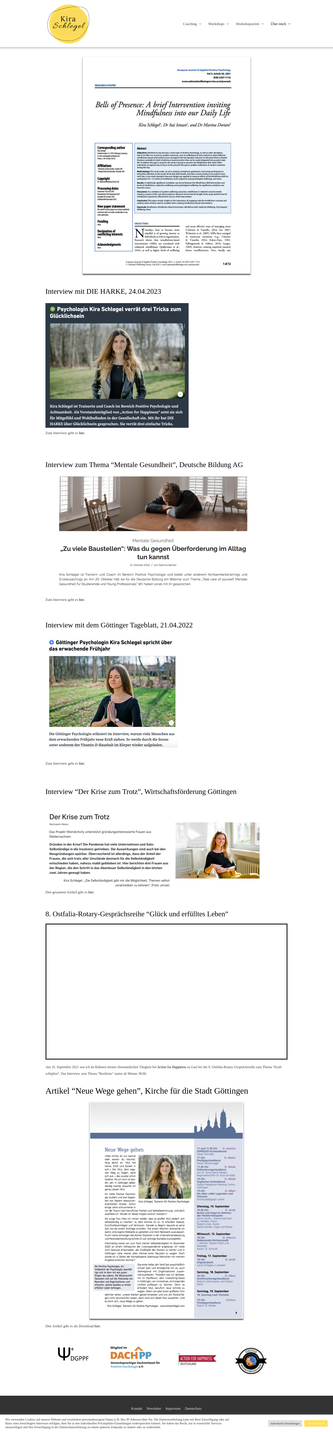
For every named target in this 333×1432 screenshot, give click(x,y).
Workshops (216, 24)
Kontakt (135, 1409)
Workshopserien (247, 24)
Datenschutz (195, 1409)
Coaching (190, 24)
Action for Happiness (171, 1067)
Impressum (173, 1409)
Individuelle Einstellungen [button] (285, 1423)
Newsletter (153, 1409)
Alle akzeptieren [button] (316, 1423)
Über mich (278, 24)
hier (82, 433)
